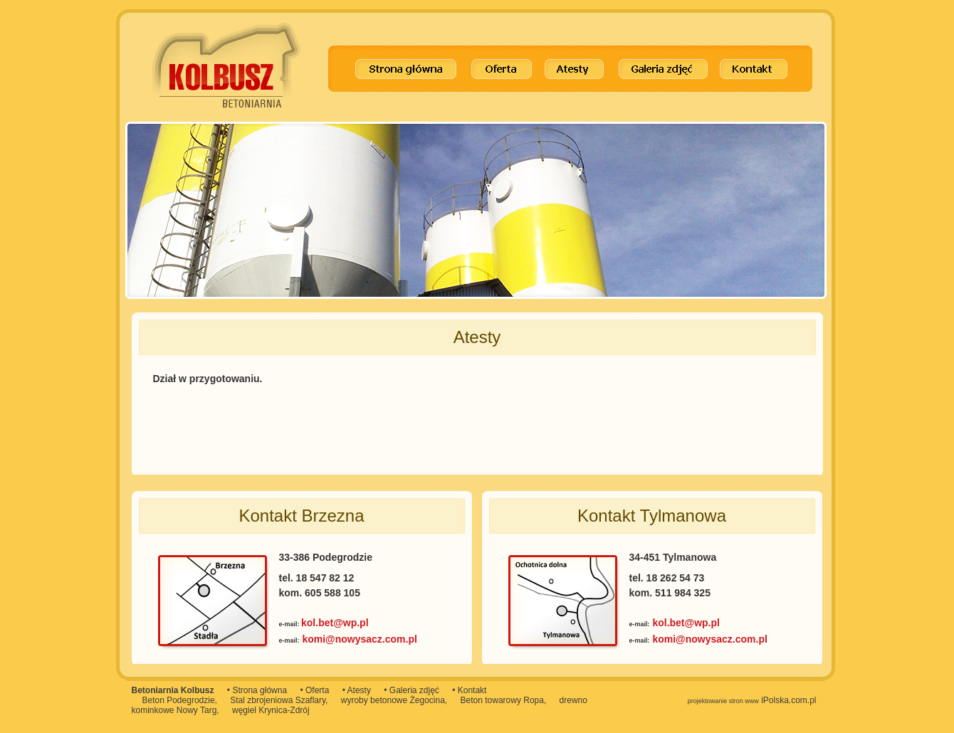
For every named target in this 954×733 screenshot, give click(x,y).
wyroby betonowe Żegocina (393, 700)
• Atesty (356, 690)
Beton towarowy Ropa (502, 700)
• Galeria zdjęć (411, 690)
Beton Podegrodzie (178, 700)
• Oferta (314, 690)
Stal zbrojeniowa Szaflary (277, 700)
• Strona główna (257, 690)
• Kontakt (469, 690)
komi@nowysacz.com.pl (359, 639)
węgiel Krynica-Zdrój (271, 710)
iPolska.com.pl (752, 700)
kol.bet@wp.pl (335, 622)
